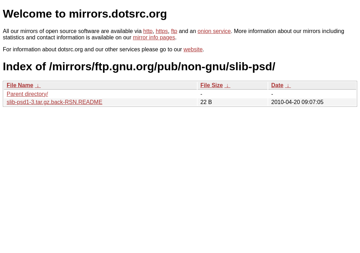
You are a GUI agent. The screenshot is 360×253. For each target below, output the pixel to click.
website (193, 49)
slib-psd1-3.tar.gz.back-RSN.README (54, 102)
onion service (214, 31)
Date (277, 85)
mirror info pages (154, 37)
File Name (20, 85)
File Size (211, 85)
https (162, 31)
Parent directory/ (27, 94)
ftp (174, 31)
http (148, 31)
